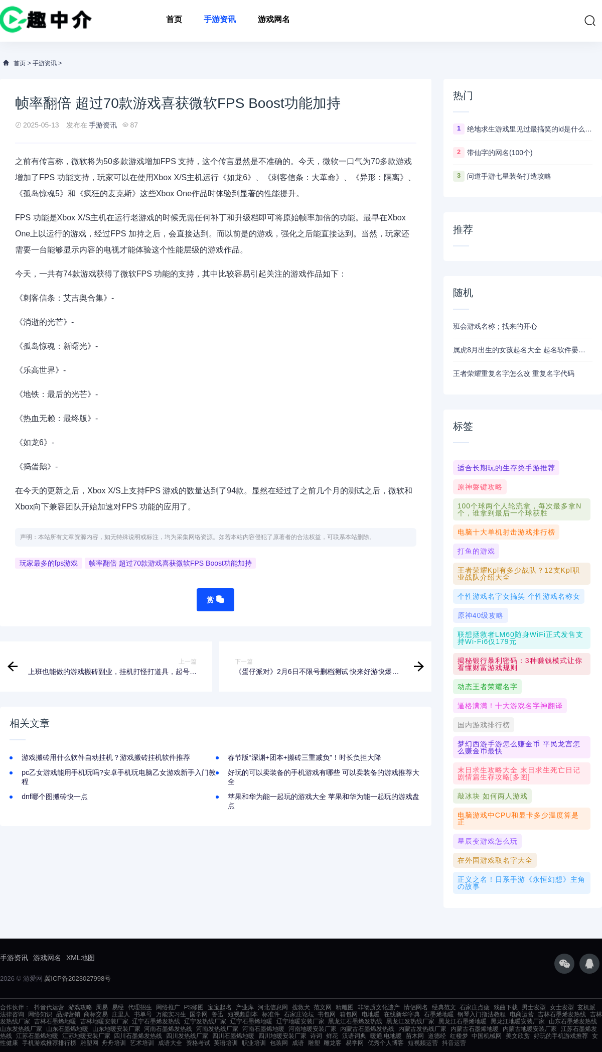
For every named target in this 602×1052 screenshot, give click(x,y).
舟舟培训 (114, 1042)
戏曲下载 (506, 1007)
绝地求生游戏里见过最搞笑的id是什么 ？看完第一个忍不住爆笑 (529, 129)
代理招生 (140, 1007)
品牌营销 (68, 1014)
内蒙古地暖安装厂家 (530, 1028)
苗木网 (415, 1035)
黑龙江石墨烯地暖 (462, 1021)
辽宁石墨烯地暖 (251, 1021)
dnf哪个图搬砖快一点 (54, 797)
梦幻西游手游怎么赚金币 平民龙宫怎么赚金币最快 (519, 747)
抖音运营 (454, 1042)
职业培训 (254, 1042)
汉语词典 (354, 1035)
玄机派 (586, 1007)
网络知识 (40, 1014)
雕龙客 (333, 1042)
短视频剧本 (243, 1014)
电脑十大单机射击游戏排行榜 (506, 532)
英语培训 (226, 1042)
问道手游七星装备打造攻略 (509, 176)
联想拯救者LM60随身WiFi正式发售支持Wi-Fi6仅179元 (520, 637)
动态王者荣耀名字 (488, 687)
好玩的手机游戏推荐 (561, 1035)
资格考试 (198, 1042)
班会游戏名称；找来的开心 (495, 326)
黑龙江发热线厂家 (410, 1021)
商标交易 (96, 1014)
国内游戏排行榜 (484, 725)
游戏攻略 (80, 1007)
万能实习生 (171, 1014)
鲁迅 (218, 1014)
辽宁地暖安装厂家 (300, 1021)
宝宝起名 (220, 1007)
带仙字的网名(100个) (500, 153)
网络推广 (168, 1007)
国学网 (199, 1014)
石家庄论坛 (299, 1014)
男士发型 (534, 1007)
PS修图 (194, 1007)
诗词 (316, 1035)
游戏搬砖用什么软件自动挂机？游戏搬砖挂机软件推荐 (106, 757)
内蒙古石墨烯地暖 (474, 1028)
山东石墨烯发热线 (573, 1021)
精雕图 (345, 1007)
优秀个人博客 (386, 1042)
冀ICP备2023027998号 (77, 978)
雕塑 (314, 1042)
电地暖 (371, 1014)
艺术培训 (142, 1042)
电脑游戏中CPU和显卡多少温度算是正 (518, 818)
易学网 (355, 1042)
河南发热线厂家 (217, 1028)
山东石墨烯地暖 (67, 1028)
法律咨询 (12, 1014)
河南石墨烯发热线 (168, 1028)
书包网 (327, 1014)
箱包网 (349, 1014)
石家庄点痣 (475, 1007)
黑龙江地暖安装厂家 (518, 1021)
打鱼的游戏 (476, 551)
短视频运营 (423, 1042)
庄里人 (121, 1014)
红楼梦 (459, 1035)
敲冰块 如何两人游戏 (493, 796)
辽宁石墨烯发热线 (156, 1021)
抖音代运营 (49, 1007)
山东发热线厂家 (21, 1028)
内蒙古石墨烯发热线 (367, 1028)
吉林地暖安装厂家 (104, 1021)
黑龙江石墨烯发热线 (355, 1021)
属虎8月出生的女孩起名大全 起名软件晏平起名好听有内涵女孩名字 (522, 350)
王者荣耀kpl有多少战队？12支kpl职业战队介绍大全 (519, 573)
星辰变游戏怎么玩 (488, 841)
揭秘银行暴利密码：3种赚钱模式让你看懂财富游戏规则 (520, 664)
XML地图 (80, 958)
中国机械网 (487, 1035)
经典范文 (444, 1007)
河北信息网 (273, 1007)
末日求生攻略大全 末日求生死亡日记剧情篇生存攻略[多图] (519, 773)
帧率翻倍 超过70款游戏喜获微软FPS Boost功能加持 (170, 563)
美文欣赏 (518, 1035)
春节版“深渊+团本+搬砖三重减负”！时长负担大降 (304, 757)
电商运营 (522, 1014)
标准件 (271, 1014)
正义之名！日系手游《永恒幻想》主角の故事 (521, 882)
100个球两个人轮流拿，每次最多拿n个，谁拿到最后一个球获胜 (519, 509)
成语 (298, 1042)
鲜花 (332, 1035)
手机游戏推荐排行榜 (49, 1042)
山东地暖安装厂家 (116, 1028)
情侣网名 (416, 1007)
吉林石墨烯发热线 (562, 1014)
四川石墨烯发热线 (138, 1035)
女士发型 (562, 1007)
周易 (102, 1007)
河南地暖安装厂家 (312, 1028)
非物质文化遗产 (379, 1007)
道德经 (437, 1035)
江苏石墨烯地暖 (37, 1035)
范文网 (323, 1007)
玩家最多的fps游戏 (49, 563)
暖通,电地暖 (386, 1035)
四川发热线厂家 (187, 1035)
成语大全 (170, 1042)
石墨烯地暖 (439, 1014)
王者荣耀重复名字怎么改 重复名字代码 (513, 373)
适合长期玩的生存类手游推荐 (506, 468)
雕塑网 (89, 1042)
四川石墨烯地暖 (233, 1035)
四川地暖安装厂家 (282, 1035)
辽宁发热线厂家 (205, 1021)
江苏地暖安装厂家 (86, 1035)
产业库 (245, 1007)
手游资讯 (220, 21)
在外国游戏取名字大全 (495, 860)
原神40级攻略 (481, 615)
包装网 (279, 1042)
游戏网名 (274, 21)
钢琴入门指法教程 (482, 1014)
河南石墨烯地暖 (263, 1028)
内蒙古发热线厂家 (422, 1028)
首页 (174, 21)
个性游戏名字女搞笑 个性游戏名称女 (519, 596)
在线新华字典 (402, 1014)
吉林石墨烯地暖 (55, 1021)
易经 (118, 1007)
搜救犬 (301, 1007)
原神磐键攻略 (480, 487)
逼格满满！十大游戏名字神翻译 (510, 706)
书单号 (143, 1014)
